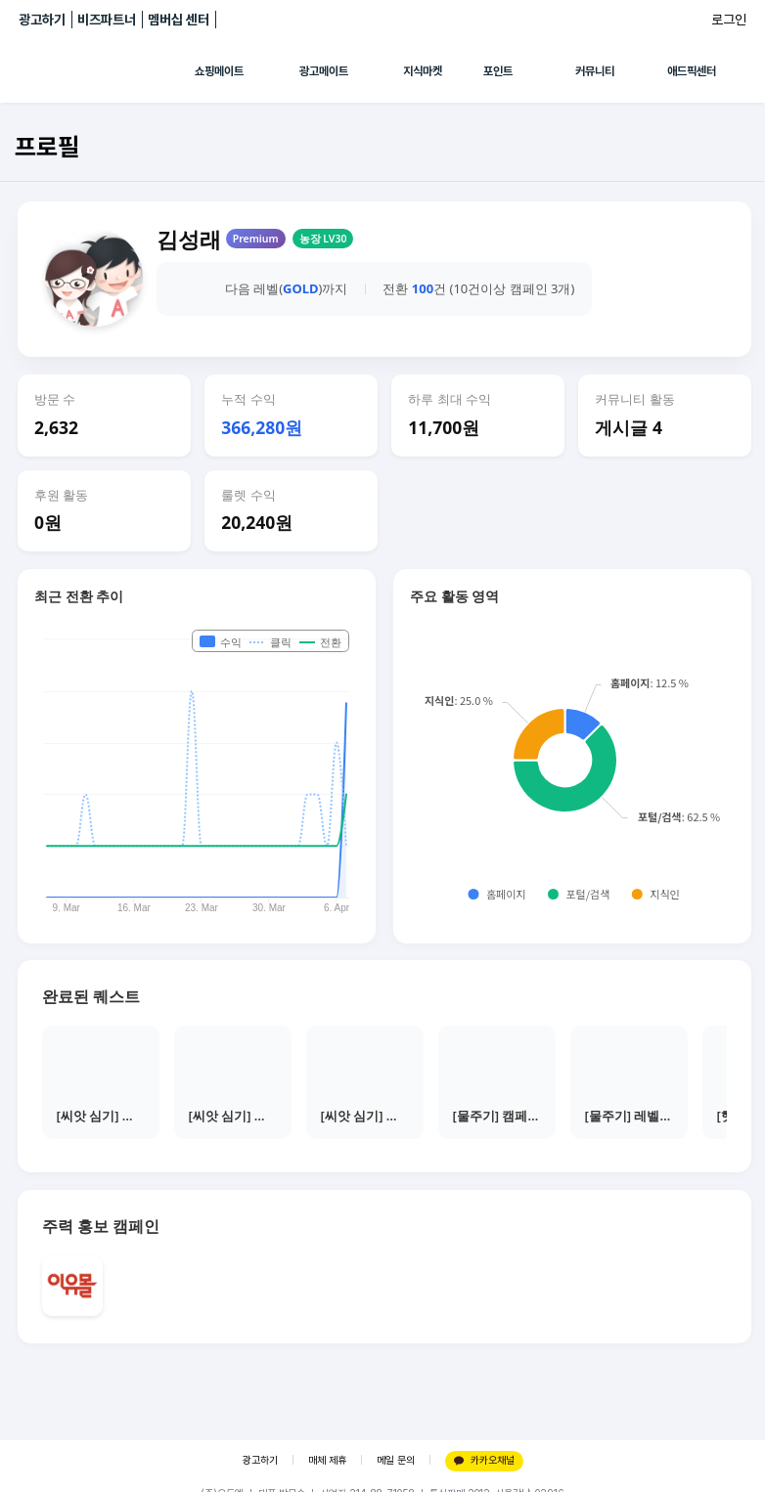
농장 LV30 (323, 238)
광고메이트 (323, 71)
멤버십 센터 (178, 19)
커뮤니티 (594, 71)
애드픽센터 (691, 71)
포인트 (498, 71)
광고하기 (42, 19)
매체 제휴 (327, 1460)
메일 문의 (396, 1460)
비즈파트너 (106, 19)
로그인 (728, 19)
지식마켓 (422, 71)
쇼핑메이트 (219, 71)
